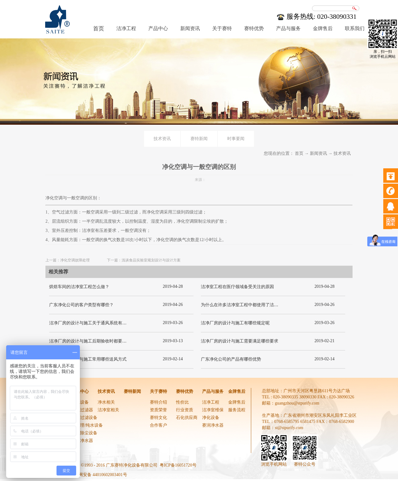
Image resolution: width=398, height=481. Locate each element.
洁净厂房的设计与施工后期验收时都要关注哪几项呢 (98, 341)
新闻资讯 (318, 153)
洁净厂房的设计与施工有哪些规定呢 (235, 323)
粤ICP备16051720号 (178, 465)
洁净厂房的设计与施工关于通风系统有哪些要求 (94, 323)
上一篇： (67, 260)
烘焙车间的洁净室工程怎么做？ (79, 286)
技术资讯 (342, 153)
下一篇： (144, 260)
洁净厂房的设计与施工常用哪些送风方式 (88, 359)
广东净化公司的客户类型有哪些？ (81, 305)
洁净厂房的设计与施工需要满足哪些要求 (239, 341)
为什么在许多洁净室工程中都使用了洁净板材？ (246, 305)
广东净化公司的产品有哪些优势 (231, 359)
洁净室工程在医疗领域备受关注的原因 (237, 286)
